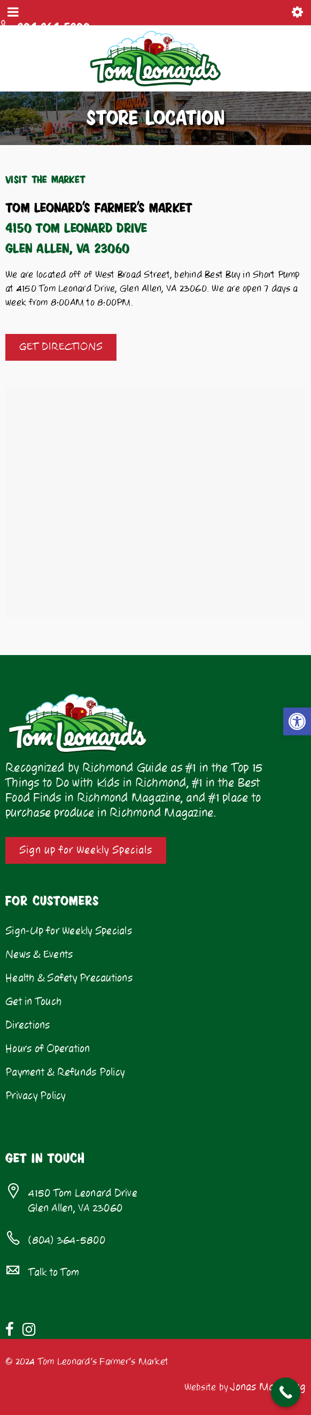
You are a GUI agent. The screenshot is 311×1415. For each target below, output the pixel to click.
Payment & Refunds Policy (65, 1072)
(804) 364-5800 (66, 1240)
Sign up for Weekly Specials (85, 850)
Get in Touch (33, 1002)
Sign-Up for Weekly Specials (68, 931)
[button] (297, 721)
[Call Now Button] (285, 1392)
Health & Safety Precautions (69, 978)
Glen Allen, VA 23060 (63, 1208)
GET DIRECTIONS (61, 347)
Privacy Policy (35, 1096)
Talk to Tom (53, 1273)
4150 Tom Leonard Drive (82, 1193)
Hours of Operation (47, 1049)
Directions (27, 1025)
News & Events (39, 955)
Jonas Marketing (268, 1387)
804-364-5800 (50, 26)
